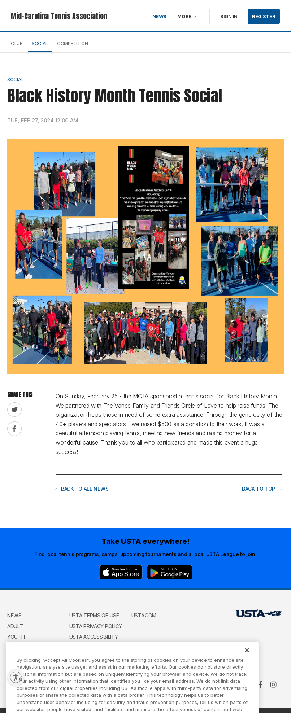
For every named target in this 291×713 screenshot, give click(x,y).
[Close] (247, 657)
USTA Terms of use (94, 615)
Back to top (262, 489)
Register (263, 16)
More (184, 16)
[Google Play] (169, 572)
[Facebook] (260, 684)
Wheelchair (22, 647)
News (159, 16)
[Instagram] (273, 684)
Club (17, 43)
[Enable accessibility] (16, 677)
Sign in (229, 16)
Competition (72, 43)
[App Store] (121, 572)
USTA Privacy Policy (95, 626)
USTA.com (144, 615)
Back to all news (82, 489)
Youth (16, 637)
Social (40, 43)
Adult (15, 626)
